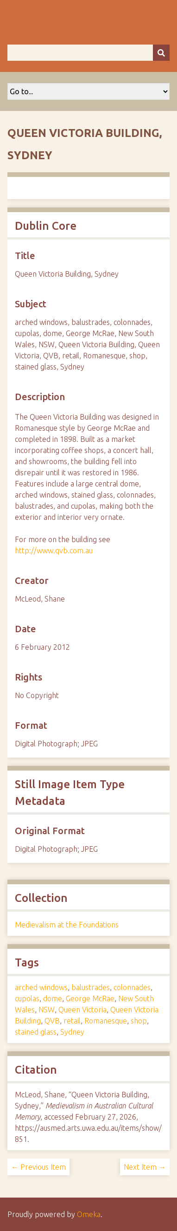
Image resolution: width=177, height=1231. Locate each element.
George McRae (90, 998)
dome (52, 998)
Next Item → (145, 1167)
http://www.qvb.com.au (54, 550)
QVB (52, 1021)
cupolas (27, 998)
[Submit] (161, 53)
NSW (46, 1009)
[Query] (88, 53)
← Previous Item (38, 1167)
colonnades (132, 987)
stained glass (36, 1032)
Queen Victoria (82, 1009)
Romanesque (105, 1021)
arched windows (41, 987)
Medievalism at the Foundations (67, 924)
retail (72, 1021)
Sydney (72, 1032)
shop (139, 1021)
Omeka (89, 1214)
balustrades (90, 987)
